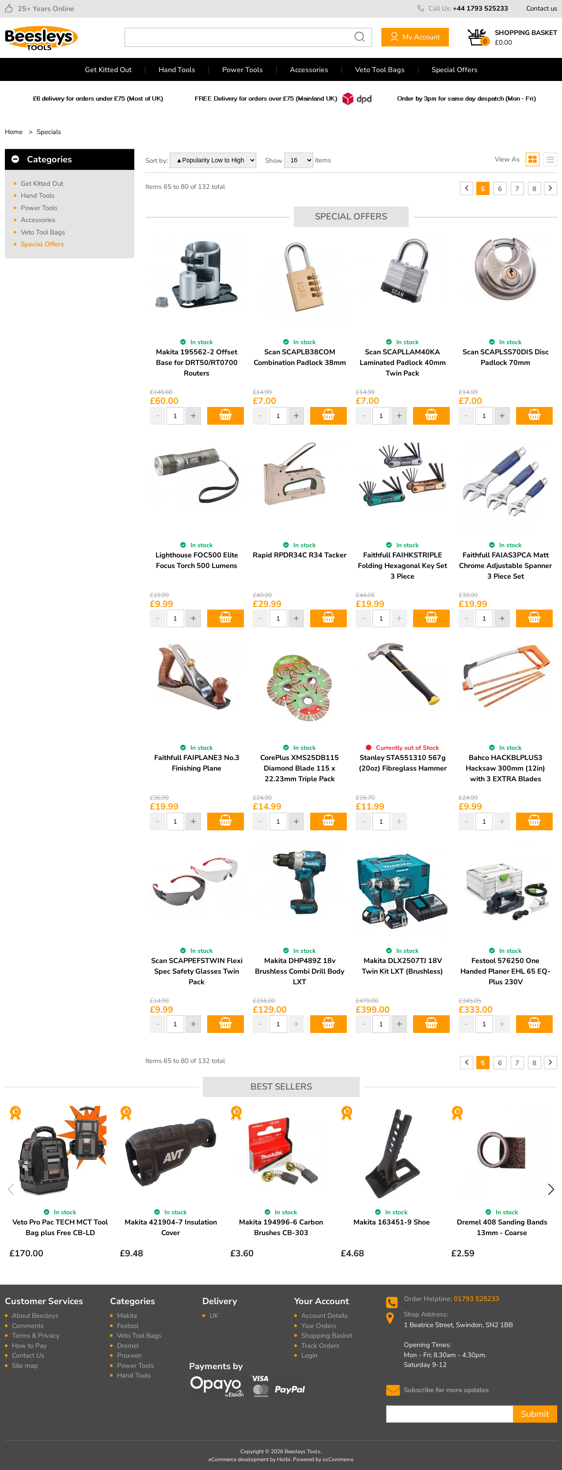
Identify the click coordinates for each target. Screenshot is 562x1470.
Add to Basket (225, 416)
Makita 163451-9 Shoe (391, 1222)
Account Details (324, 1315)
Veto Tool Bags (380, 69)
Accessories (309, 69)
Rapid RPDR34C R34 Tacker (299, 555)
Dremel (128, 1345)
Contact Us (28, 1355)
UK (213, 1315)
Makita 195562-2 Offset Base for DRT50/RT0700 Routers (197, 362)
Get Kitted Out (108, 69)
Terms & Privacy (36, 1335)
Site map (25, 1365)
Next (551, 1189)
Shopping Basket (326, 1335)
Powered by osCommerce (323, 1459)
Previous (11, 1189)
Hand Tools (177, 69)
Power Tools (242, 69)
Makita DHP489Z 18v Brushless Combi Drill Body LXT (299, 971)
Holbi (283, 1459)
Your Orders (318, 1325)
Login (309, 1355)
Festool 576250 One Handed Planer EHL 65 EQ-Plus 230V (505, 971)
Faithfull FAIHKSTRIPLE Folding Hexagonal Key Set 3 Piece (402, 565)
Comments (28, 1325)
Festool (127, 1325)
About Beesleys (35, 1315)
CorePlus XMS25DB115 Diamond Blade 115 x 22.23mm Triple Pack (299, 768)
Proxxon (129, 1355)
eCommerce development (239, 1459)
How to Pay (29, 1345)
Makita (127, 1315)
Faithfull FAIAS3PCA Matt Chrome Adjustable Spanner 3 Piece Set (505, 565)
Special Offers (455, 69)
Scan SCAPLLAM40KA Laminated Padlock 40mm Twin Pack (403, 362)
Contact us (541, 8)
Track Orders (320, 1345)
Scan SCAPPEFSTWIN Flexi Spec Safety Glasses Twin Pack (197, 971)
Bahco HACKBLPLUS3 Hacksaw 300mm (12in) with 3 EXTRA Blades (505, 768)
